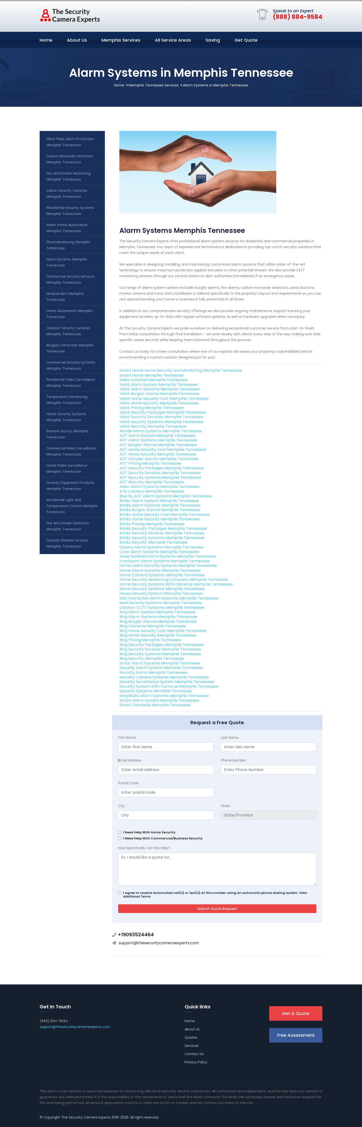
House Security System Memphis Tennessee (161, 593)
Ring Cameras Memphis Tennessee (152, 626)
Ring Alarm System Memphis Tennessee (157, 612)
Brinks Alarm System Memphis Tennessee (159, 500)
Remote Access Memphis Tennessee (67, 433)
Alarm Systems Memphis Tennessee (66, 262)
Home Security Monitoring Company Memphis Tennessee (173, 579)
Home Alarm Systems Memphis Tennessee (160, 570)
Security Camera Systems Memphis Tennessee (164, 677)
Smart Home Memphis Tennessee (151, 375)
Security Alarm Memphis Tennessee (153, 672)
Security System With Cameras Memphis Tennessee (168, 686)
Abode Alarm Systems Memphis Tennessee (160, 431)
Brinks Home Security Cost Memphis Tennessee (164, 514)
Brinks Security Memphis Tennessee (153, 542)
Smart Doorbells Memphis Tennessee (155, 705)
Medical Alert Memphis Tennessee (65, 296)
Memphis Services (120, 40)
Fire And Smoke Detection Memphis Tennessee (67, 525)
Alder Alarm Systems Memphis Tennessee (159, 486)
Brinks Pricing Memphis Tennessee (152, 524)
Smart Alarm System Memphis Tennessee (159, 700)
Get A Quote (296, 1013)
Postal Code (128, 783)
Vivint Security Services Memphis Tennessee (161, 417)
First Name (127, 737)
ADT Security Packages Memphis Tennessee (161, 468)
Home (46, 40)
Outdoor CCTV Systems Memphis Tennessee (161, 607)
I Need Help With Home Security (149, 832)
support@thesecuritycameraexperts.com (159, 943)
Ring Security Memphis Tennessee (151, 658)
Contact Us (194, 1053)
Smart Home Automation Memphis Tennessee (66, 227)
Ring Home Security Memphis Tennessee (157, 635)
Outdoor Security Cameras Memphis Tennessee (68, 330)
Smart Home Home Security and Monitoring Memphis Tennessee (180, 370)
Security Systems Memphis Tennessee (155, 691)
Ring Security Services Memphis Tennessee (160, 649)
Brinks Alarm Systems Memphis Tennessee (160, 505)
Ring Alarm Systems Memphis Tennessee (158, 616)
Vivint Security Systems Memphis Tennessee (161, 422)
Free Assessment (296, 1035)
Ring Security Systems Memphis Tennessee (160, 654)
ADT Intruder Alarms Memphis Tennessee (158, 459)
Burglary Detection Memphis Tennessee (70, 348)
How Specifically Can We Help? (144, 847)
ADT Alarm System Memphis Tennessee (157, 435)
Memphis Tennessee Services (154, 85)
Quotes (191, 1037)
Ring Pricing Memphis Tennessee (150, 640)
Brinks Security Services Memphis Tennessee (161, 533)
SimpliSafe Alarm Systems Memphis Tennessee (164, 696)
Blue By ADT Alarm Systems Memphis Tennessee (165, 496)
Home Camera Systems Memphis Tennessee (162, 575)
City (121, 805)
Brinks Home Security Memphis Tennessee (159, 519)
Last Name (230, 737)
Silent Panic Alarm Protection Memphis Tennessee (70, 141)
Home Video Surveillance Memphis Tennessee (66, 468)
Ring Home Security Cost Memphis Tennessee (162, 630)
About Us (77, 40)
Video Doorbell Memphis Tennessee (153, 380)
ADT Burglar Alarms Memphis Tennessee (158, 445)
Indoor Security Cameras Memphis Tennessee (66, 193)
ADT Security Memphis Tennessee (151, 482)
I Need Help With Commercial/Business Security (163, 838)
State (225, 805)
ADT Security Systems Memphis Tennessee (160, 477)
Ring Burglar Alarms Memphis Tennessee (158, 621)
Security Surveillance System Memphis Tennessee (166, 682)
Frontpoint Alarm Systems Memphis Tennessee (164, 561)
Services (192, 1045)
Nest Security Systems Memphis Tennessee (160, 603)
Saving (212, 40)
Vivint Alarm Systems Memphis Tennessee (159, 389)
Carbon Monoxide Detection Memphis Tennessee (69, 158)
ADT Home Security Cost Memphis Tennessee (162, 449)
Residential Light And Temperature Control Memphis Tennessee (72, 505)
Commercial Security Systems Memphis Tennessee (70, 365)
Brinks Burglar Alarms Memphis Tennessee (159, 510)
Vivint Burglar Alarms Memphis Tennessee (159, 393)
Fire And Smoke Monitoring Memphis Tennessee (68, 176)
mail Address (129, 760)
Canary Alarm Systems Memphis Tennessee (161, 547)
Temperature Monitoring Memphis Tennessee (66, 399)
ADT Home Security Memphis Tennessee (157, 454)
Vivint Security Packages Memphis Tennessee (162, 412)
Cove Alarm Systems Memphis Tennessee (159, 552)
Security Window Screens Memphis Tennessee (67, 543)
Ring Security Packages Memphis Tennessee (161, 644)
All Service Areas (173, 40)
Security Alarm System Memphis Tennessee (161, 667)
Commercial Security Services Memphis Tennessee (70, 279)
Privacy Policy (196, 1062)
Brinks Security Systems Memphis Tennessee (161, 538)
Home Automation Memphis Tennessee (69, 313)
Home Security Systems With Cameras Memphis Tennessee (176, 584)
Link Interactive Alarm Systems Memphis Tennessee (168, 598)
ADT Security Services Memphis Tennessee (160, 473)
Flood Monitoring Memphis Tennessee (68, 244)
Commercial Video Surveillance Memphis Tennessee (71, 451)
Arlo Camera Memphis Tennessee (151, 491)
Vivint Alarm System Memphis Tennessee (158, 384)
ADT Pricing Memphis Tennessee (150, 463)
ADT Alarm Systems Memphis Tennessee (158, 440)
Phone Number (233, 760)
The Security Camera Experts (85, 1117)
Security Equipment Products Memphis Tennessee (70, 485)
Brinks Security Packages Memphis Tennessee (163, 528)
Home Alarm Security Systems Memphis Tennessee (168, 565)
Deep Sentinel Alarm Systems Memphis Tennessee (167, 556)
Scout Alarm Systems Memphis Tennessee (159, 663)
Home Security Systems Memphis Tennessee (161, 589)
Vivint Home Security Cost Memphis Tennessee (164, 398)
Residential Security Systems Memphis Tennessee (70, 210)
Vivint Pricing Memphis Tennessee (151, 408)
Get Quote (246, 40)
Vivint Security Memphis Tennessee (152, 426)
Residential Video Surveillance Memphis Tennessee (70, 382)
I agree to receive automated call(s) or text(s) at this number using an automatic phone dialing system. (215, 894)
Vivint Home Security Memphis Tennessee (159, 403)
